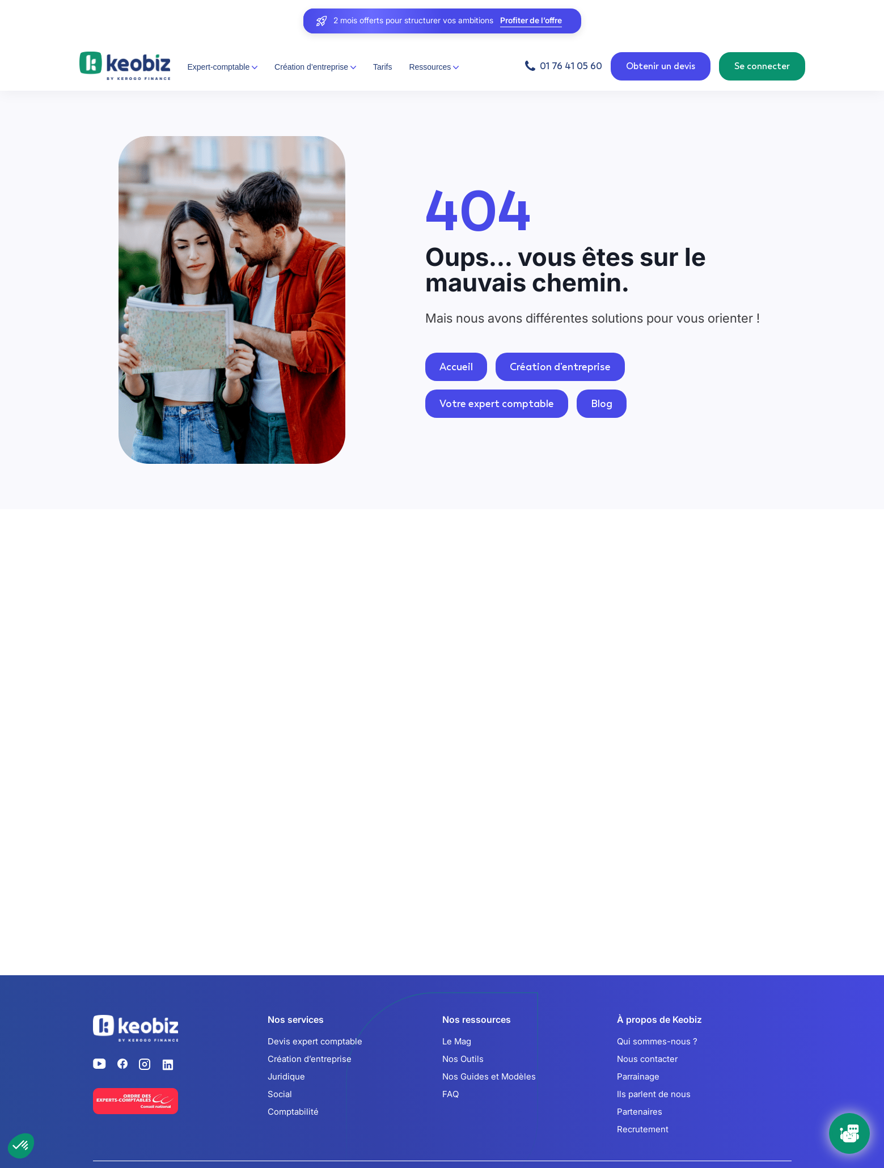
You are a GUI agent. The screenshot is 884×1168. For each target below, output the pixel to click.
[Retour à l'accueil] (124, 66)
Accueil (456, 367)
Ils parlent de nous (654, 1094)
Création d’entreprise (310, 1058)
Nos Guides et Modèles (489, 1076)
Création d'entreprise (560, 367)
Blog (601, 403)
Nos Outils (463, 1058)
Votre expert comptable (496, 403)
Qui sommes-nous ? (657, 1041)
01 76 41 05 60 (571, 66)
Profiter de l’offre (531, 20)
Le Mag (456, 1041)
